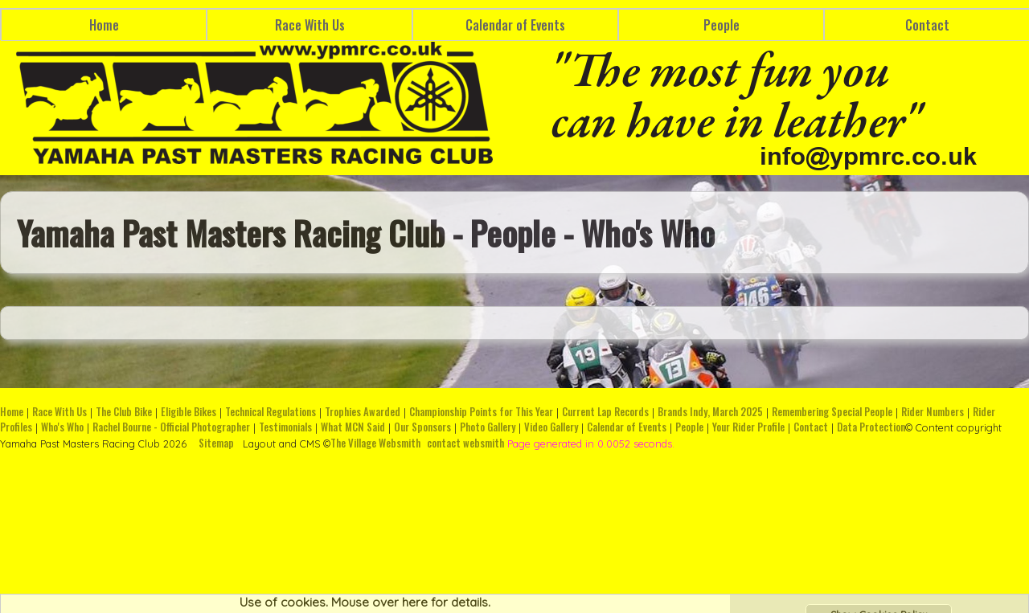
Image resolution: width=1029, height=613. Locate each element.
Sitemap (216, 443)
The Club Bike (124, 411)
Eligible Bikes (188, 411)
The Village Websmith (375, 443)
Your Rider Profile (748, 427)
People (721, 25)
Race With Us (310, 25)
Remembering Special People (832, 411)
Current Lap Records (605, 411)
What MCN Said (353, 427)
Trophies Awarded (362, 411)
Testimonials (285, 427)
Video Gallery (551, 427)
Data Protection (871, 427)
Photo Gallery (487, 427)
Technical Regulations (270, 411)
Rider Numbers (932, 411)
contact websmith (465, 443)
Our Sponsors (422, 427)
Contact (810, 427)
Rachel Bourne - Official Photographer (171, 427)
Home (104, 25)
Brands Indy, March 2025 (710, 411)
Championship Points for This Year (481, 411)
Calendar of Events (515, 25)
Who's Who (62, 427)
